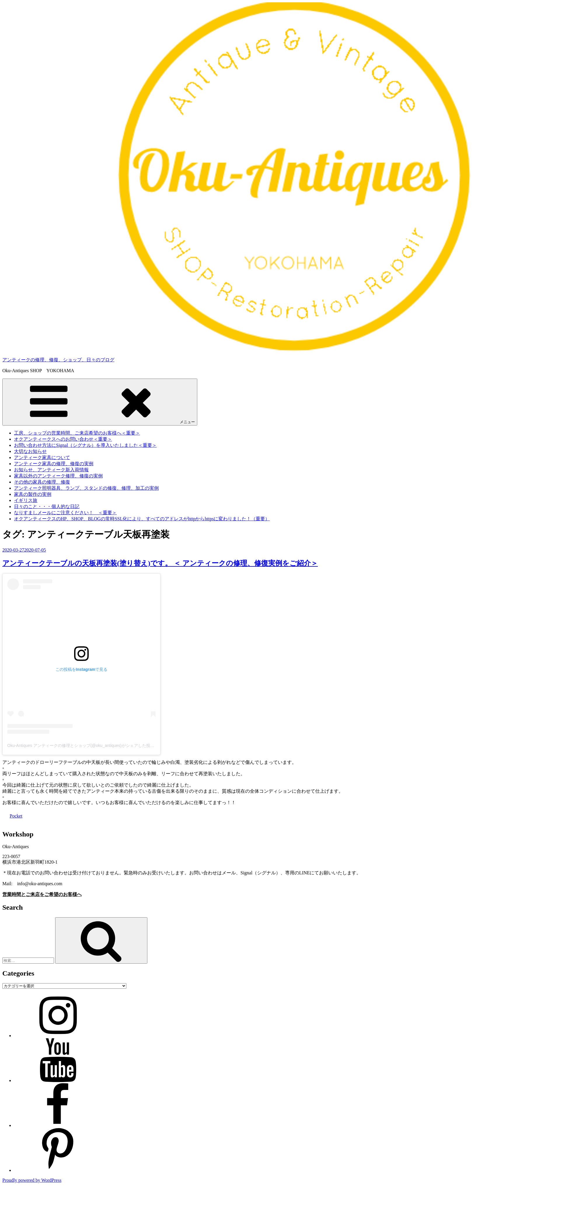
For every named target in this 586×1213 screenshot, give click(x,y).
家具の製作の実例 (32, 494)
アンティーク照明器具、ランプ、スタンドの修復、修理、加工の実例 (86, 488)
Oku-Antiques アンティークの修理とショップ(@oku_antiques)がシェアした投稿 (80, 745)
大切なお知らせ (30, 451)
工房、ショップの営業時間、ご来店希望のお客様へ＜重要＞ (77, 432)
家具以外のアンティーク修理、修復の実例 (58, 475)
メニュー (100, 401)
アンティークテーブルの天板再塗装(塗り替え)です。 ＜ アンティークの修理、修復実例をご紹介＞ (160, 563)
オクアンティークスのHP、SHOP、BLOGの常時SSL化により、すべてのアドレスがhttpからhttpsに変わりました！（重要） (142, 518)
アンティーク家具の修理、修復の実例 (53, 463)
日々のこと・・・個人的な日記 (46, 506)
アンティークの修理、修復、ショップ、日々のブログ (58, 359)
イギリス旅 (25, 500)
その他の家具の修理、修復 (42, 481)
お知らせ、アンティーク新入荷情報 (51, 469)
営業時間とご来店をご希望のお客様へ (42, 894)
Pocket (16, 815)
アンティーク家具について (42, 457)
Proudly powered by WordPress (31, 1180)
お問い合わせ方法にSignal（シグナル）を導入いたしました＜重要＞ (85, 445)
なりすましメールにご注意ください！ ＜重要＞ (65, 512)
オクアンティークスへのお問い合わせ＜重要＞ (63, 439)
